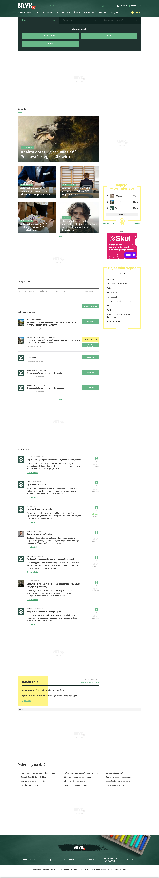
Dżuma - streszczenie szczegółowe (120, 777)
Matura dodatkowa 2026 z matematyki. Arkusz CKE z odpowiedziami (76, 191)
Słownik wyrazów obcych (89, 682)
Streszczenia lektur (28, 12)
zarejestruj (136, 6)
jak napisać (90, 12)
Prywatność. (37, 869)
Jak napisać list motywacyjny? (75, 781)
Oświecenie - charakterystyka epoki (77, 777)
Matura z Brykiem (26, 185)
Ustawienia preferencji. (69, 869)
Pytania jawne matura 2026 (31, 785)
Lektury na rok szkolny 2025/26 (33, 781)
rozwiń (122, 214)
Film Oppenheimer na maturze (75, 785)
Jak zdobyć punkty (134, 223)
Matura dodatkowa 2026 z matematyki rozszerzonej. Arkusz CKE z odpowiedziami (35, 191)
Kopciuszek (112, 297)
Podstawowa (50, 36)
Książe (110, 306)
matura (103, 12)
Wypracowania (50, 12)
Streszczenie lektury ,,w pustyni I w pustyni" (45, 373)
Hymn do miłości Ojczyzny (119, 301)
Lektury (122, 273)
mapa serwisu (69, 860)
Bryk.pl (21, 709)
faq (49, 860)
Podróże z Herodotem (117, 283)
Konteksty (66, 217)
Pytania (66, 12)
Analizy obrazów (27, 147)
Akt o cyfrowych (110, 860)
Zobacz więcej (58, 236)
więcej (115, 12)
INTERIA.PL (91, 869)
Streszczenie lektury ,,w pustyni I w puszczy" (46, 388)
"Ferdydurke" (32, 358)
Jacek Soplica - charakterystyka (118, 781)
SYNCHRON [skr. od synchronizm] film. (43, 690)
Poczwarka (112, 292)
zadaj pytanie (90, 306)
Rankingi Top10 (108, 223)
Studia (50, 44)
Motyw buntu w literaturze (116, 785)
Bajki (109, 288)
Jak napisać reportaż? (114, 773)
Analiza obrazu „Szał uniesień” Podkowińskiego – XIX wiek (48, 154)
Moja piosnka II (113, 321)
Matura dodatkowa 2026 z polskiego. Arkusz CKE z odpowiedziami (34, 227)
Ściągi (77, 12)
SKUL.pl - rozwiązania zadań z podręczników (81, 773)
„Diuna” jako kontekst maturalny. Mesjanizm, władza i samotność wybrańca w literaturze (79, 226)
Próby (109, 310)
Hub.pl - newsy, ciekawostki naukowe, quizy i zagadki (38, 773)
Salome (110, 279)
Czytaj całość (26, 701)
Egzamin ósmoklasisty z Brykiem (33, 777)
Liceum (109, 36)
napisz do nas (29, 860)
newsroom (89, 860)
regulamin (130, 860)
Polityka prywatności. (51, 869)
